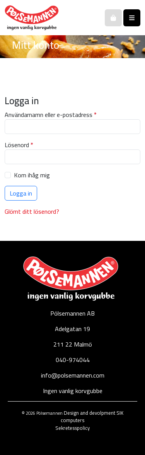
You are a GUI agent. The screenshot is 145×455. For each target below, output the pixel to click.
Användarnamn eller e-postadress (52, 114)
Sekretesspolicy (72, 428)
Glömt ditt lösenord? (32, 211)
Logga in (21, 193)
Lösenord (21, 144)
